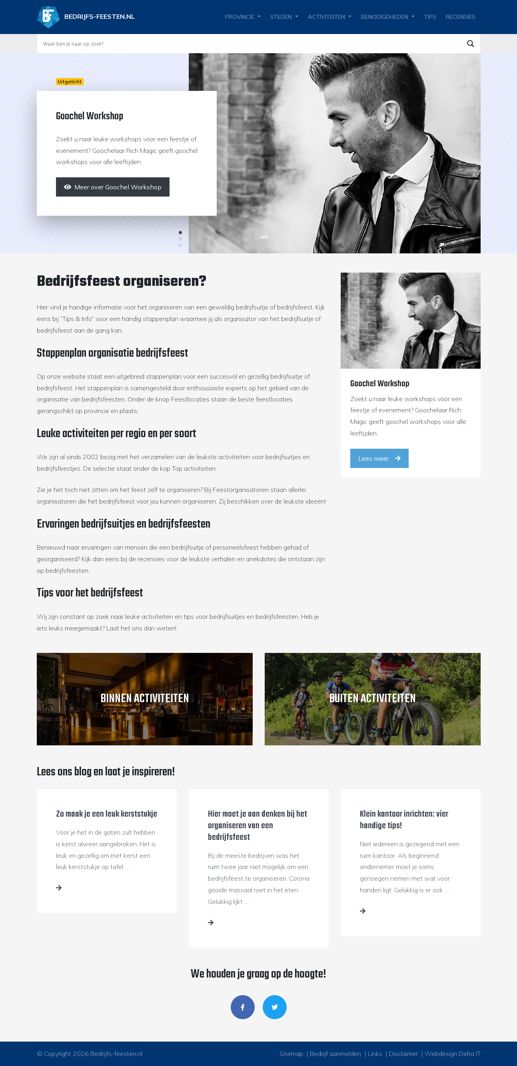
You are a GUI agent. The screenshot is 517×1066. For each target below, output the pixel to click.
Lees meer (379, 458)
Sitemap (291, 1054)
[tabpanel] (258, 153)
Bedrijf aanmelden (335, 1054)
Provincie (239, 16)
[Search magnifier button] (470, 43)
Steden (281, 16)
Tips (430, 16)
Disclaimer (403, 1054)
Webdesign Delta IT (453, 1054)
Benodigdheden (384, 16)
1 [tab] (180, 232)
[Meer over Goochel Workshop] (113, 187)
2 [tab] (180, 239)
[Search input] (251, 43)
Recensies (460, 16)
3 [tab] (180, 245)
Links (375, 1054)
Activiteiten (326, 16)
